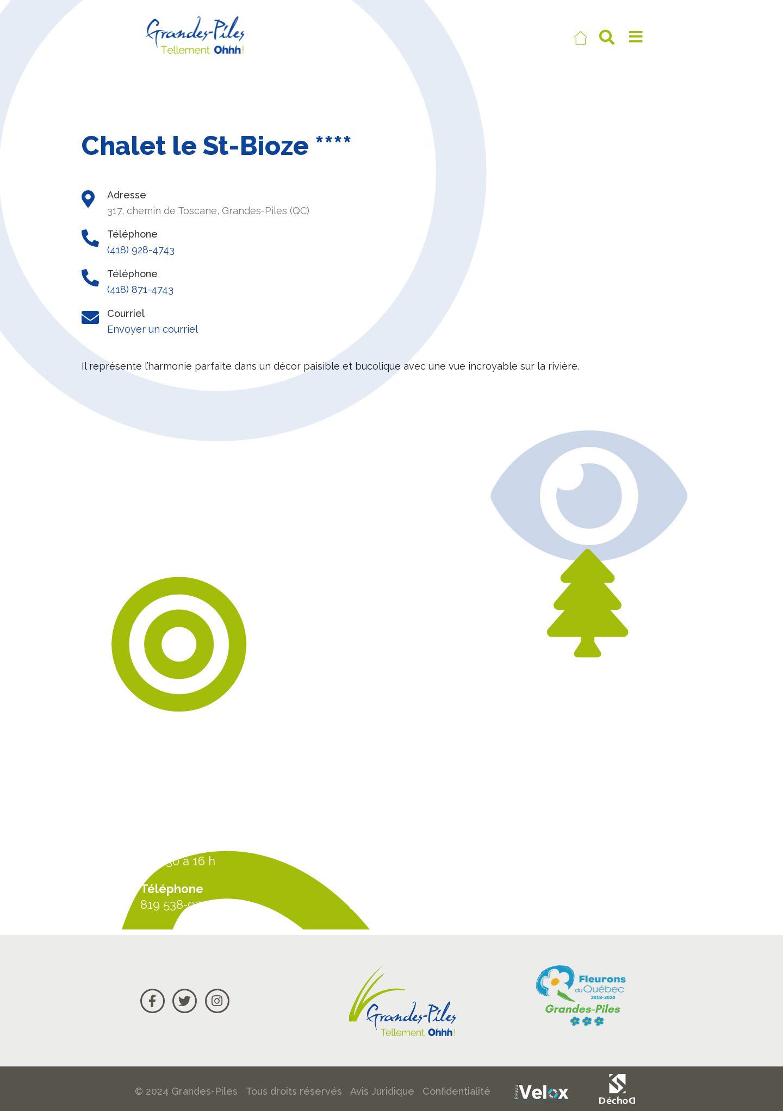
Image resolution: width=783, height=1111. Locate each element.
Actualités (583, 814)
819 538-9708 (177, 904)
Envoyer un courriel (152, 329)
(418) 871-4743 (140, 289)
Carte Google (593, 855)
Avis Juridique (382, 1091)
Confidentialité (456, 1091)
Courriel (576, 896)
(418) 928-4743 (141, 249)
